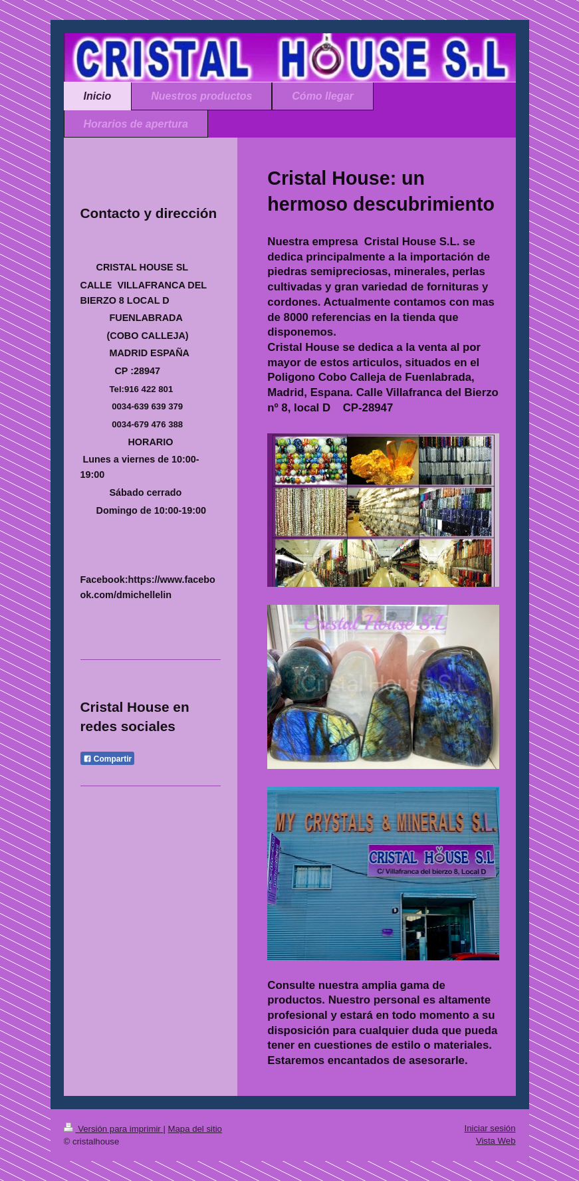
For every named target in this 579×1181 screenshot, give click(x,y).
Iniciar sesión (490, 1128)
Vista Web (496, 1141)
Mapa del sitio (195, 1129)
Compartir (107, 759)
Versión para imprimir (114, 1129)
